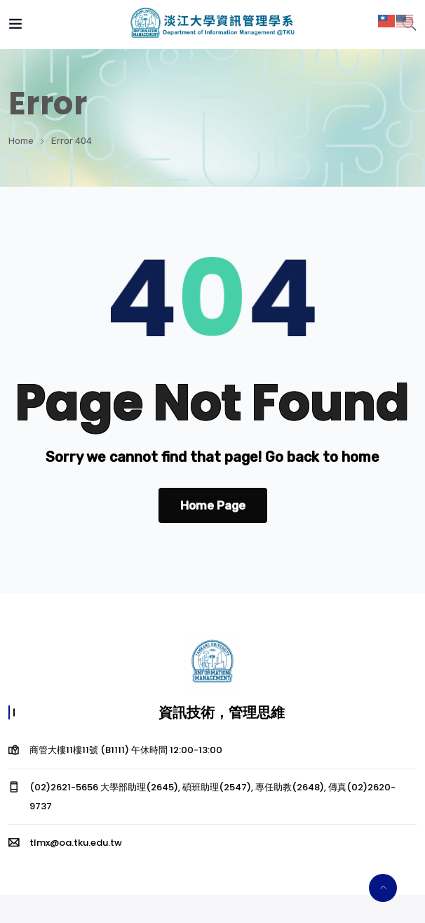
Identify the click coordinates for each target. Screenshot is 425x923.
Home (21, 140)
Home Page (212, 505)
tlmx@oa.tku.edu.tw (75, 842)
